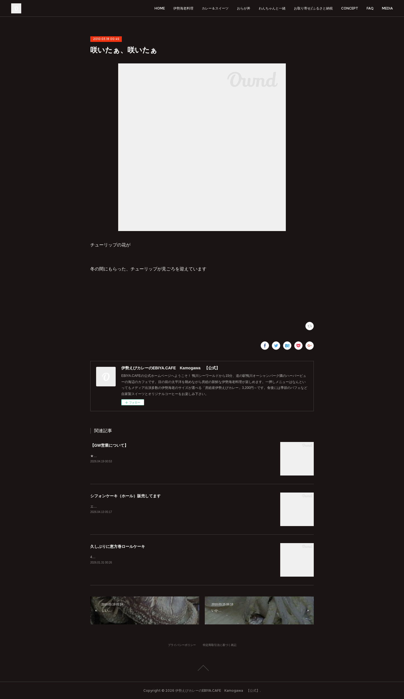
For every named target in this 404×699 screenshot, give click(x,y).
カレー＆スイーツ (215, 8)
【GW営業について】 (109, 445)
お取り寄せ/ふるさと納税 (313, 8)
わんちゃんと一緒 (272, 8)
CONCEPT (349, 8)
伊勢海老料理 (183, 8)
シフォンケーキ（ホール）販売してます (125, 496)
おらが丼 (243, 8)
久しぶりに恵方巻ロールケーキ (117, 546)
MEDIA (387, 8)
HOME (160, 8)
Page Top (202, 668)
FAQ (370, 8)
